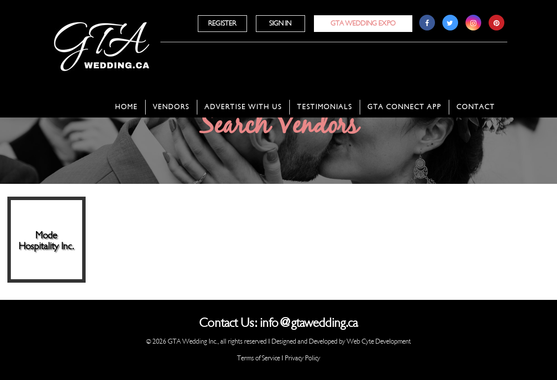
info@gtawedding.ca (309, 323)
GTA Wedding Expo (363, 23)
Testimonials (324, 107)
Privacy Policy (302, 358)
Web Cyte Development (379, 341)
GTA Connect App (404, 107)
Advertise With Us (243, 107)
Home (126, 107)
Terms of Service (258, 358)
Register (222, 23)
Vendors (171, 107)
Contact (476, 107)
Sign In (280, 23)
